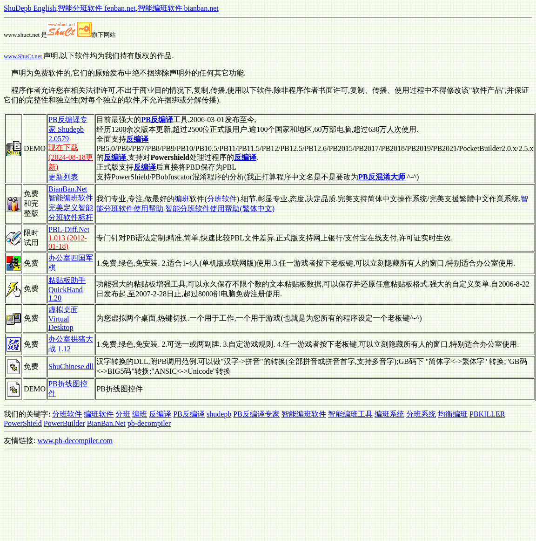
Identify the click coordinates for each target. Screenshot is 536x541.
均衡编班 (453, 414)
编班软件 (99, 414)
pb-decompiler (149, 423)
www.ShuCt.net (23, 56)
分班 (122, 414)
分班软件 (222, 199)
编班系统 (389, 414)
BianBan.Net (106, 423)
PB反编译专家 (256, 414)
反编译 (160, 414)
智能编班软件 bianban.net (178, 8)
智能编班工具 (350, 414)
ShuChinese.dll (71, 366)
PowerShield (23, 423)
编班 (181, 199)
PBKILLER (487, 414)
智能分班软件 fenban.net (96, 8)
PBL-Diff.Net (68, 229)
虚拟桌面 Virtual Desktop (63, 318)
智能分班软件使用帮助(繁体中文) (220, 208)
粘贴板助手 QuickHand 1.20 (67, 289)
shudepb (219, 414)
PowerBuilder (64, 423)
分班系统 (421, 414)
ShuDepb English (30, 8)
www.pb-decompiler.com (75, 441)
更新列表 (63, 177)
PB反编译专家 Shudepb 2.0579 (67, 129)
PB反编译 (189, 414)
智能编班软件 (303, 414)
